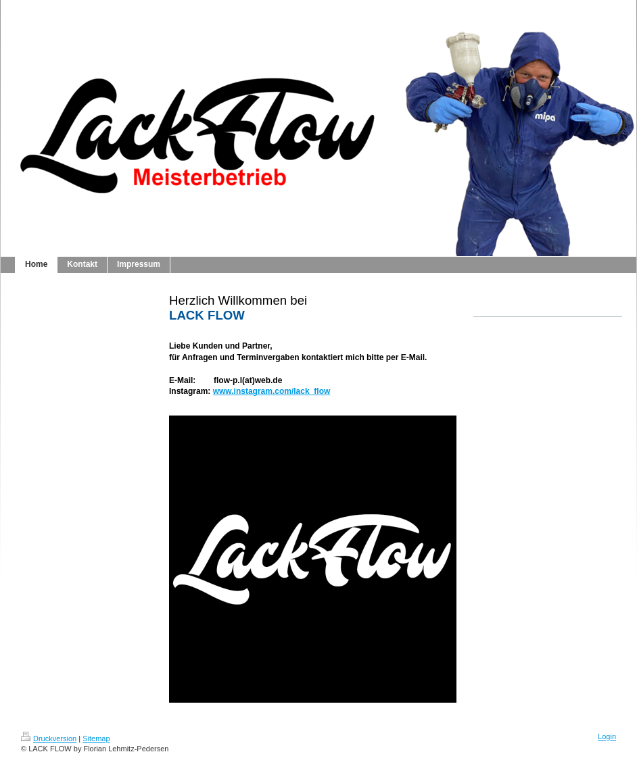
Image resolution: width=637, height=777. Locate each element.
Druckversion (48, 738)
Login (607, 736)
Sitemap (96, 738)
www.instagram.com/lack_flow (272, 391)
